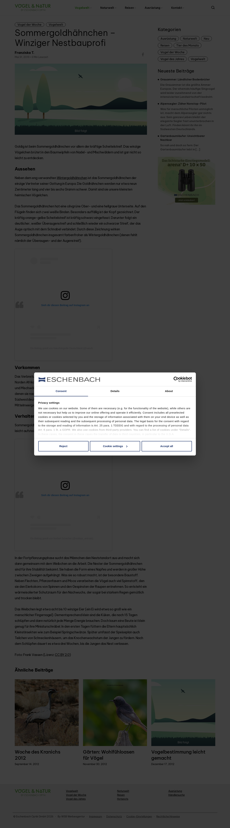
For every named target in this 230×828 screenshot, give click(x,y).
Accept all (166, 446)
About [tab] (169, 391)
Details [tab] (115, 391)
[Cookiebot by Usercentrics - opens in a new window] (176, 379)
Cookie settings (115, 446)
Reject (63, 446)
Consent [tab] (61, 391)
